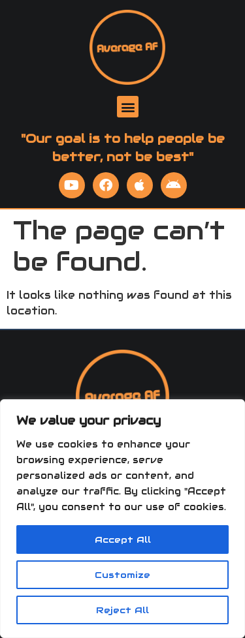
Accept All (123, 539)
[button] (128, 106)
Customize (122, 575)
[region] (122, 518)
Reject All (122, 610)
